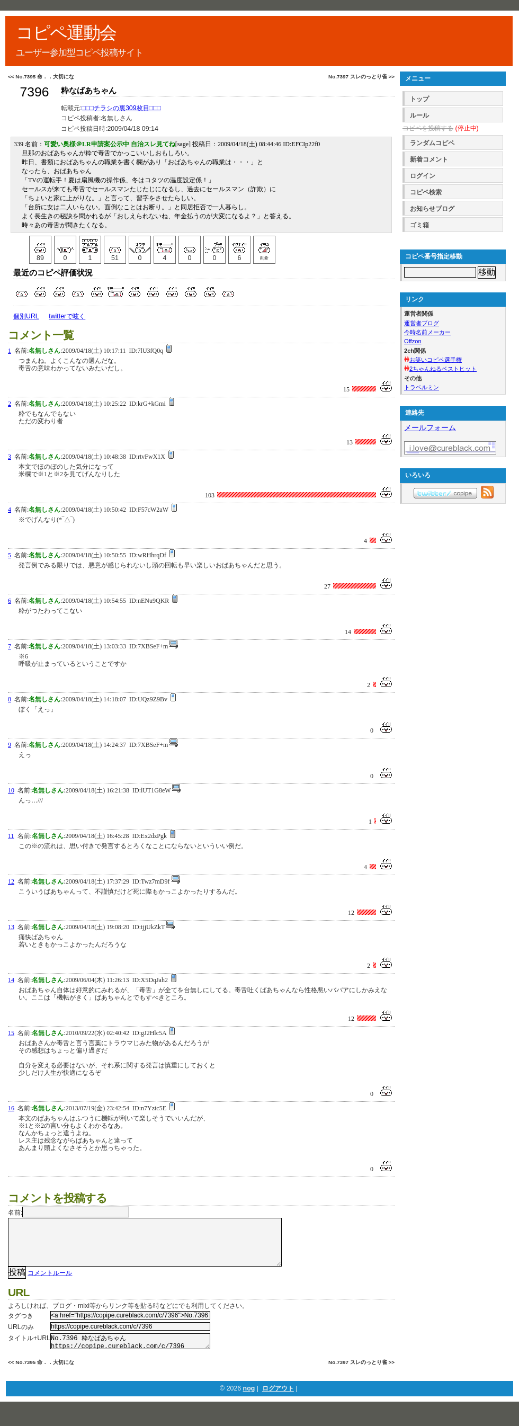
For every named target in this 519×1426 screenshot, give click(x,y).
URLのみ (21, 1337)
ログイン (422, 176)
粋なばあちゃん (89, 90)
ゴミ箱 (419, 225)
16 (11, 1108)
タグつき (20, 1326)
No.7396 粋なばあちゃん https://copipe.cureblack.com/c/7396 (130, 1353)
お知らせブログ (432, 208)
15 (11, 1033)
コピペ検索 (426, 192)
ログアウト (278, 1402)
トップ (419, 99)
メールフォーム (430, 427)
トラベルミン (421, 387)
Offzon (413, 341)
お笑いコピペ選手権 (435, 359)
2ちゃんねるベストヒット (443, 369)
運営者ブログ (421, 323)
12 (11, 881)
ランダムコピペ (432, 143)
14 (11, 980)
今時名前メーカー (427, 332)
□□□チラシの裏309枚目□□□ (121, 108)
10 (11, 790)
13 (11, 927)
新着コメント (429, 159)
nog (249, 1402)
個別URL (26, 316)
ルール (419, 115)
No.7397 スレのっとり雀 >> (361, 76)
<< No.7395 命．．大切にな (41, 76)
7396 (34, 92)
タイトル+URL (29, 1348)
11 (11, 836)
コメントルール (50, 1283)
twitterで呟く (67, 316)
